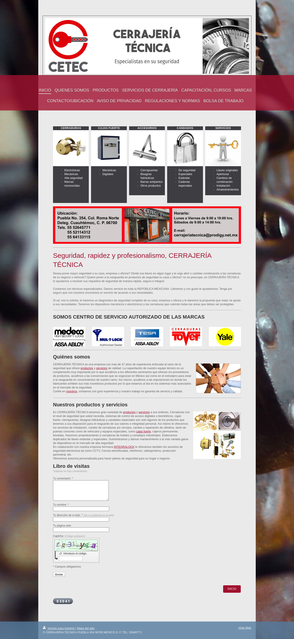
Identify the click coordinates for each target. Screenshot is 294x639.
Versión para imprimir (59, 628)
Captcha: (69, 536)
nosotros (71, 391)
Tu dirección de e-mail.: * (83, 515)
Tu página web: (62, 525)
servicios (101, 368)
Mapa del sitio (86, 628)
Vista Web (244, 627)
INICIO (232, 588)
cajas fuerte (143, 431)
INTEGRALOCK (124, 447)
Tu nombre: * (61, 504)
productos (87, 368)
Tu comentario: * (63, 478)
